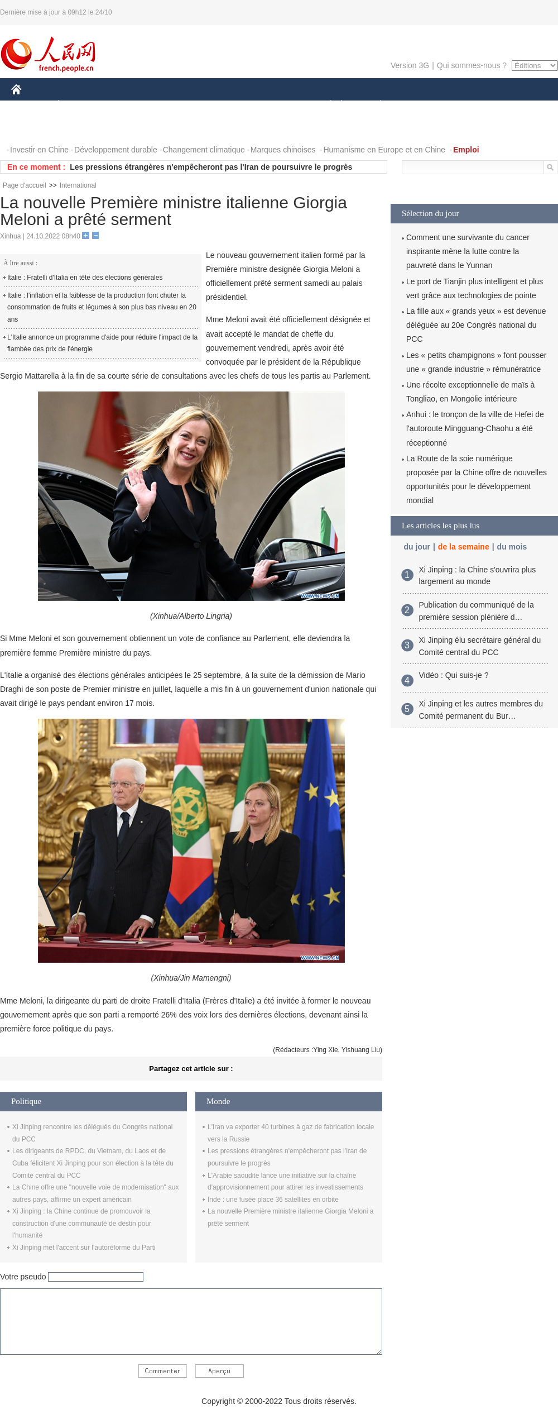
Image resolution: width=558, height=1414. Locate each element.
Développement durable (115, 149)
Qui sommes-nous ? (472, 65)
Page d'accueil (24, 185)
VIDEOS (78, 127)
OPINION (519, 105)
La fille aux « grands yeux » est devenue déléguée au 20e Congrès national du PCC (476, 325)
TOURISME (467, 105)
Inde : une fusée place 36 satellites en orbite (273, 1199)
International (78, 185)
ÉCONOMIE (78, 105)
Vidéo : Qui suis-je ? (454, 675)
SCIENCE (225, 105)
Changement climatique (204, 149)
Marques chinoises (283, 149)
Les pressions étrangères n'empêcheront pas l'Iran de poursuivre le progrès (211, 167)
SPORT (419, 105)
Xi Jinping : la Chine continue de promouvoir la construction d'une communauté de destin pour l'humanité (81, 1223)
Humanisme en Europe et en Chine (384, 149)
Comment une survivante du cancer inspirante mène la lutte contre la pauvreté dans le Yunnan (468, 251)
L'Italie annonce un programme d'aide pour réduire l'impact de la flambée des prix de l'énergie (102, 343)
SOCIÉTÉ (325, 105)
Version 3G (410, 65)
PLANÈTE (375, 105)
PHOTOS (34, 127)
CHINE (30, 105)
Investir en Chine (39, 149)
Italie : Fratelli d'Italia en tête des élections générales (84, 277)
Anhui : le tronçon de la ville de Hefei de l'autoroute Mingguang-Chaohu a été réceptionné (475, 428)
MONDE (129, 105)
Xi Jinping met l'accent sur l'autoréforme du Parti (84, 1247)
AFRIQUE (176, 105)
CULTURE (276, 105)
